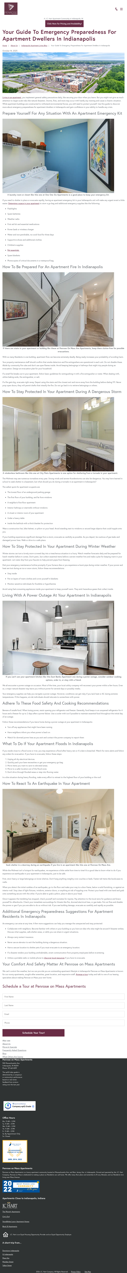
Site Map (88, 1272)
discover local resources (54, 958)
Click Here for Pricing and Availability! (64, 23)
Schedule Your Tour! (33, 1032)
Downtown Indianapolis (10, 1251)
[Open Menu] (121, 9)
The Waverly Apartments (11, 1212)
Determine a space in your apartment (23, 203)
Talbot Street (7, 1265)
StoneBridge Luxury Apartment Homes (15, 1222)
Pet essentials (13, 250)
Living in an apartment (11, 97)
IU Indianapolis (7, 1254)
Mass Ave (5, 1258)
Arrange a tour (82, 974)
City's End (6, 1217)
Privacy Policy (76, 1272)
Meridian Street (7, 1262)
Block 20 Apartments (9, 1226)
